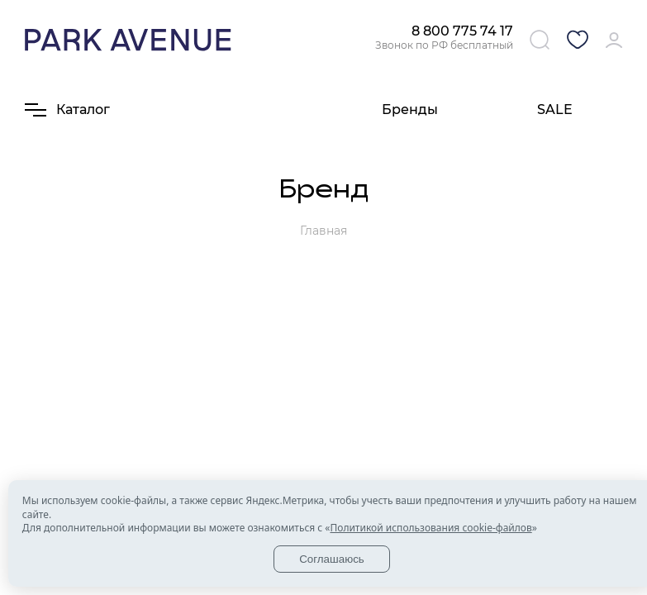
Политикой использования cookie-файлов (430, 528)
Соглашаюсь (331, 559)
